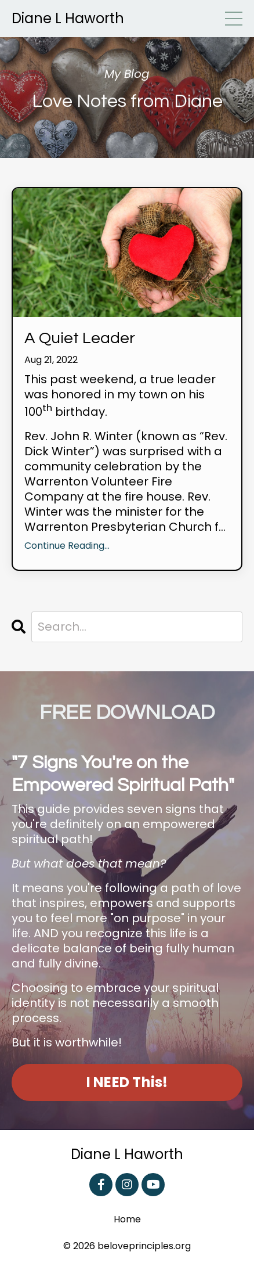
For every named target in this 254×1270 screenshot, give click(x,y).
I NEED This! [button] (127, 1082)
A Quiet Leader (79, 338)
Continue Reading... (67, 546)
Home (127, 1220)
